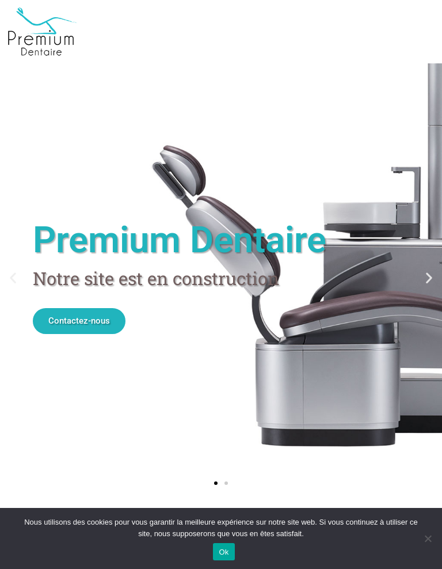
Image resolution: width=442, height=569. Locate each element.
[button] (13, 278)
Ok (223, 552)
